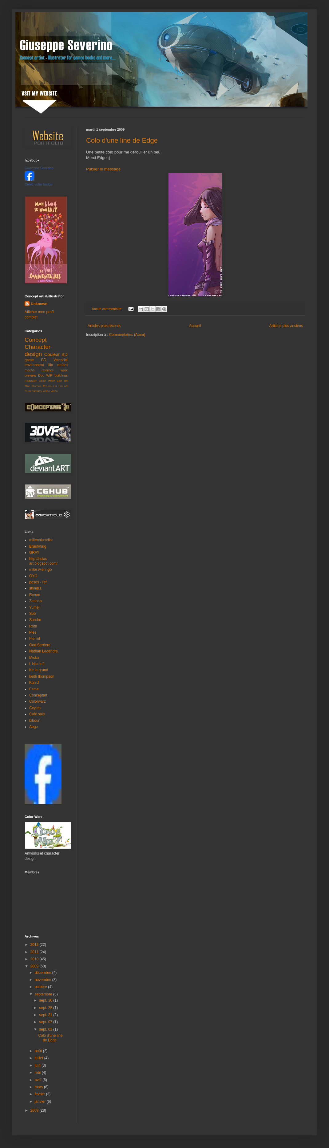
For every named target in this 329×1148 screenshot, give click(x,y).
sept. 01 (46, 1029)
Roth (33, 626)
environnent (34, 365)
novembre (43, 980)
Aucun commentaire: (107, 309)
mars (39, 1087)
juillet (39, 1058)
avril (38, 1080)
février (40, 1094)
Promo (47, 386)
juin (38, 1065)
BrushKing (37, 546)
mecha (29, 370)
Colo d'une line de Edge (122, 140)
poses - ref (38, 582)
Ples (32, 632)
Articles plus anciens (286, 326)
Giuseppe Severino (39, 168)
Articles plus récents (104, 326)
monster (31, 380)
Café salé (37, 714)
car (55, 386)
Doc (41, 375)
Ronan (34, 595)
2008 (35, 1110)
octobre (41, 987)
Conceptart (38, 695)
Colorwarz (37, 701)
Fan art (62, 380)
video (46, 391)
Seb (32, 613)
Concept (35, 340)
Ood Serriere (39, 645)
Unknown (39, 304)
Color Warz (47, 380)
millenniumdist (41, 540)
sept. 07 (46, 1022)
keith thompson (41, 676)
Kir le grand (38, 670)
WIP (49, 375)
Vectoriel (61, 360)
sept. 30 (46, 1000)
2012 (35, 944)
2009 (35, 966)
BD (43, 360)
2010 (35, 959)
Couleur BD (56, 354)
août (39, 1051)
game (29, 360)
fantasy (37, 391)
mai (38, 1072)
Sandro (35, 620)
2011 (35, 952)
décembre (43, 972)
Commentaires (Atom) (127, 335)
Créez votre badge (39, 184)
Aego (33, 727)
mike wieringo (40, 569)
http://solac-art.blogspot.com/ (43, 561)
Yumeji (34, 607)
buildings (61, 375)
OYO (33, 576)
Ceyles (35, 708)
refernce (48, 370)
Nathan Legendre (43, 651)
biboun (34, 720)
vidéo (54, 391)
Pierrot (34, 638)
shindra (35, 588)
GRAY (34, 552)
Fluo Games (33, 386)
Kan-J (34, 682)
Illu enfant (58, 365)
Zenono (35, 601)
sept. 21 (46, 1015)
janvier (41, 1101)
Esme (34, 689)
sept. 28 (46, 1008)
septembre (44, 994)
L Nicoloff (36, 664)
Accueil (195, 326)
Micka (34, 658)
